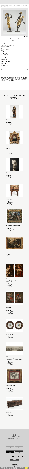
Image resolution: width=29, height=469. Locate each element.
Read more (14, 420)
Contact (14, 459)
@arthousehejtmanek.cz (14, 462)
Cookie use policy (14, 440)
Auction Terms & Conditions (14, 436)
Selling (14, 435)
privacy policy (8, 467)
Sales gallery (14, 431)
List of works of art (24, 5)
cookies (16, 468)
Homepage (2, 5)
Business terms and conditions (14, 438)
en (26, 1)
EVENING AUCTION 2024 (16, 5)
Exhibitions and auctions (8, 5)
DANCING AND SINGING (4, 6)
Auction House (14, 430)
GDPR (15, 439)
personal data (20, 467)
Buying (14, 434)
